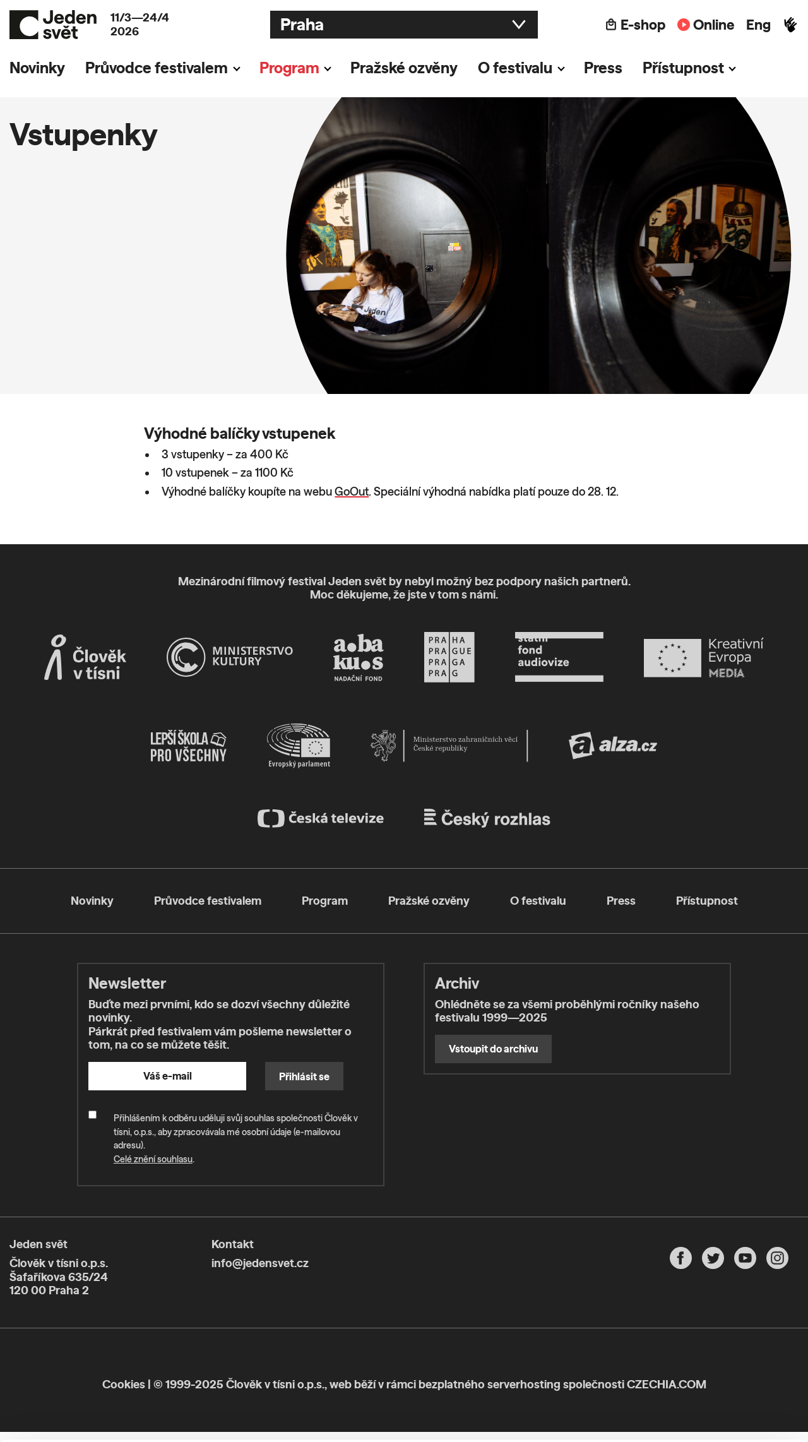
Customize (703, 1360)
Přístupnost (683, 67)
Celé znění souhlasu (153, 1158)
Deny (703, 1386)
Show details (194, 1426)
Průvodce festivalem (156, 67)
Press (603, 67)
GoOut (352, 491)
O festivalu (515, 67)
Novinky (37, 67)
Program (289, 67)
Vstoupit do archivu (493, 1048)
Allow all (703, 1334)
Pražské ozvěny (404, 67)
